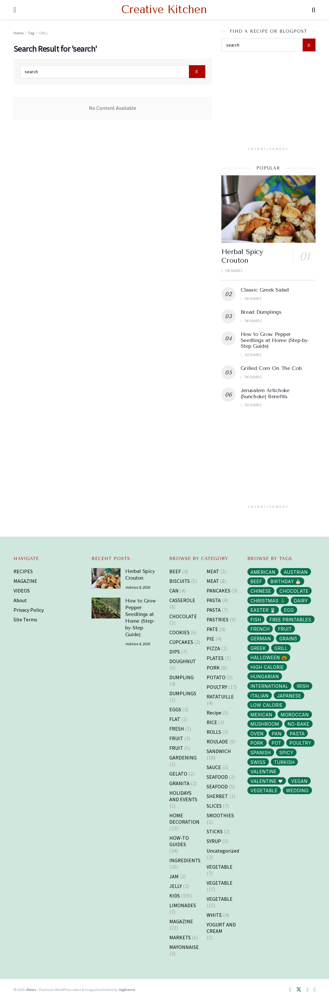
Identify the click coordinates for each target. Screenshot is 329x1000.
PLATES (215, 658)
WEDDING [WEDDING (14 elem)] (297, 790)
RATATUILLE (220, 696)
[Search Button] (314, 9)
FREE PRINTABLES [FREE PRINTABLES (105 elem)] (290, 619)
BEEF (175, 571)
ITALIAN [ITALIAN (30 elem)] (260, 695)
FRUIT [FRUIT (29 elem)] (285, 629)
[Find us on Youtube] (315, 990)
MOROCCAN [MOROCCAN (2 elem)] (295, 714)
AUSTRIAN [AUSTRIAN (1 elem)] (296, 572)
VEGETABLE (220, 867)
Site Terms (25, 619)
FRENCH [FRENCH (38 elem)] (260, 629)
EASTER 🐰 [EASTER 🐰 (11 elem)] (263, 610)
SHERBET (217, 796)
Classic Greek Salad (265, 290)
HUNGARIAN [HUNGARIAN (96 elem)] (265, 676)
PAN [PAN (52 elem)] (276, 733)
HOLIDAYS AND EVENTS (183, 796)
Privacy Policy (28, 610)
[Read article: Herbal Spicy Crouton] (268, 209)
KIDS (174, 895)
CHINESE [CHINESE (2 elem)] (261, 591)
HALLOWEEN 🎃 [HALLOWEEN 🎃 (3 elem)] (269, 657)
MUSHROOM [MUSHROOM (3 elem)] (265, 724)
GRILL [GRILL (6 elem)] (281, 648)
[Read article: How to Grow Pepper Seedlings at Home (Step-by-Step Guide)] (106, 608)
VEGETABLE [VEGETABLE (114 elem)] (264, 790)
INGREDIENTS (184, 860)
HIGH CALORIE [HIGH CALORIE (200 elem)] (267, 667)
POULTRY (217, 687)
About (20, 600)
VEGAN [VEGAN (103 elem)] (299, 781)
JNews (30, 989)
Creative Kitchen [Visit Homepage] (164, 9)
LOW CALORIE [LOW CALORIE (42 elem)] (267, 705)
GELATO (178, 773)
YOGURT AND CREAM (221, 927)
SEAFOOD (217, 777)
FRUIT (176, 738)
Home (18, 33)
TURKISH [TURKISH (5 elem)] (284, 762)
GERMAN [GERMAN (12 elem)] (261, 638)
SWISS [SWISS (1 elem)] (258, 762)
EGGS (175, 709)
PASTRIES (217, 619)
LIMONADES (182, 905)
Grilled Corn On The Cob (271, 368)
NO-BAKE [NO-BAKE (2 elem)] (298, 724)
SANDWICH (219, 751)
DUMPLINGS (182, 693)
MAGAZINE (25, 581)
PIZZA (213, 648)
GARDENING (183, 757)
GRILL (43, 33)
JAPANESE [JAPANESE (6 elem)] (289, 695)
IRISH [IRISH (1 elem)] (303, 686)
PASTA (214, 600)
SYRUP (214, 841)
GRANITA (179, 783)
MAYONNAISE (184, 947)
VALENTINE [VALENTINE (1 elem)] (264, 771)
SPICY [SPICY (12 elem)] (286, 752)
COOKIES (179, 632)
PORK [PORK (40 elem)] (257, 743)
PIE (210, 639)
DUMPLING (181, 677)
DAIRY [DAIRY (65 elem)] (301, 600)
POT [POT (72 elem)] (276, 743)
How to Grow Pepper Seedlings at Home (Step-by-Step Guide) (275, 340)
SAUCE (214, 767)
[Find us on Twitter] (298, 990)
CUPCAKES (181, 642)
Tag (31, 33)
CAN (174, 590)
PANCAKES (218, 590)
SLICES (214, 806)
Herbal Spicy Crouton (242, 256)
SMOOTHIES (220, 815)
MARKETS (180, 937)
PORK (213, 667)
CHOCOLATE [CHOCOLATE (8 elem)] (294, 591)
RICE (212, 722)
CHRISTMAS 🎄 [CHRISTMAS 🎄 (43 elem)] (268, 600)
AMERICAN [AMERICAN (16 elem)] (263, 572)
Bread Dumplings (261, 312)
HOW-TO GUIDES (179, 841)
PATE (212, 629)
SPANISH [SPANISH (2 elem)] (261, 752)
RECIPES (23, 571)
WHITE (214, 915)
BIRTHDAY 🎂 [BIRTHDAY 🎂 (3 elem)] (286, 581)
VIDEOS (21, 590)
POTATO (216, 677)
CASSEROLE (182, 600)
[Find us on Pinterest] (307, 990)
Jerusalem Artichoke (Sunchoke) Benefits (265, 393)
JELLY (175, 886)
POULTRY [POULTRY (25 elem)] (300, 743)
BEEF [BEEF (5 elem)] (256, 581)
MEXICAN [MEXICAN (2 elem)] (261, 714)
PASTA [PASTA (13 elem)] (297, 733)
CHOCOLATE (183, 616)
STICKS (215, 831)
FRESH (176, 728)
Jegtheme (126, 989)
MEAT (213, 571)
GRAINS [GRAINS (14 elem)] (288, 638)
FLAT (174, 719)
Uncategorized (223, 850)
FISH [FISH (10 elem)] (256, 619)
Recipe (214, 712)
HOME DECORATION (184, 818)
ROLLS (214, 732)
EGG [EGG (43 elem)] (289, 610)
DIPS (174, 651)
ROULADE (217, 741)
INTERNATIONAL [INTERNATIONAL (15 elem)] (270, 686)
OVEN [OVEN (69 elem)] (257, 733)
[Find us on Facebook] (290, 990)
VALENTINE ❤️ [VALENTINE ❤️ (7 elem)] (267, 781)
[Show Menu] (14, 9)
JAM (174, 876)
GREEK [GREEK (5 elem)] (258, 648)
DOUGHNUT (182, 661)
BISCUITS (179, 581)
